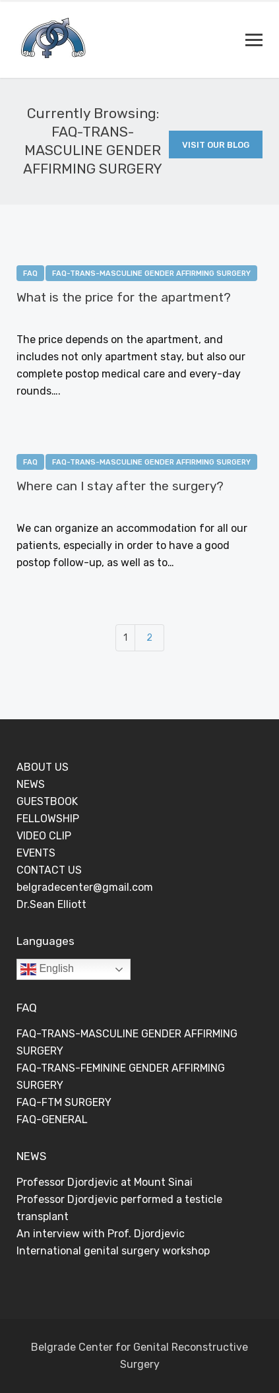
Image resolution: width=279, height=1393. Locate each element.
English (47, 969)
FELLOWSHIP (47, 818)
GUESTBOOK (47, 801)
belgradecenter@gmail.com (84, 887)
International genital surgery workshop (113, 1251)
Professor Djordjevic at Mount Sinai (104, 1182)
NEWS (30, 784)
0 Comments (129, 318)
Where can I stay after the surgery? (120, 486)
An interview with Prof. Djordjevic (100, 1233)
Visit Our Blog (215, 145)
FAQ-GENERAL (52, 1119)
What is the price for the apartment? (123, 297)
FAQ (30, 273)
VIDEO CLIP (43, 835)
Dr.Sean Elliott (51, 904)
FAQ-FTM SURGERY (63, 1102)
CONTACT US (49, 870)
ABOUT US (42, 767)
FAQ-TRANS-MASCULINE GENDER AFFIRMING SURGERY (151, 273)
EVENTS (35, 853)
